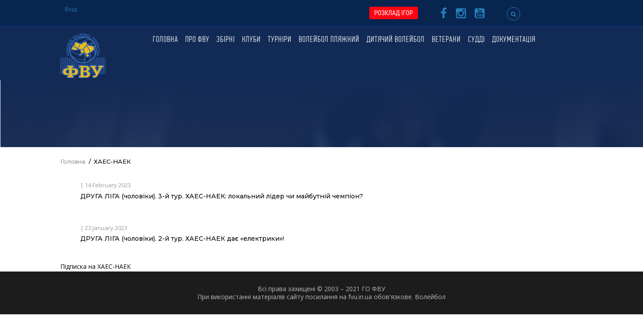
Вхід (71, 8)
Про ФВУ (197, 40)
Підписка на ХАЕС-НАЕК (95, 266)
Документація (513, 40)
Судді (476, 40)
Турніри (280, 40)
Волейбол (430, 296)
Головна (165, 40)
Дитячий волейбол (396, 40)
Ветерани (446, 40)
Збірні (226, 40)
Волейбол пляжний (329, 40)
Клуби (251, 40)
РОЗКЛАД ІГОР (393, 12)
